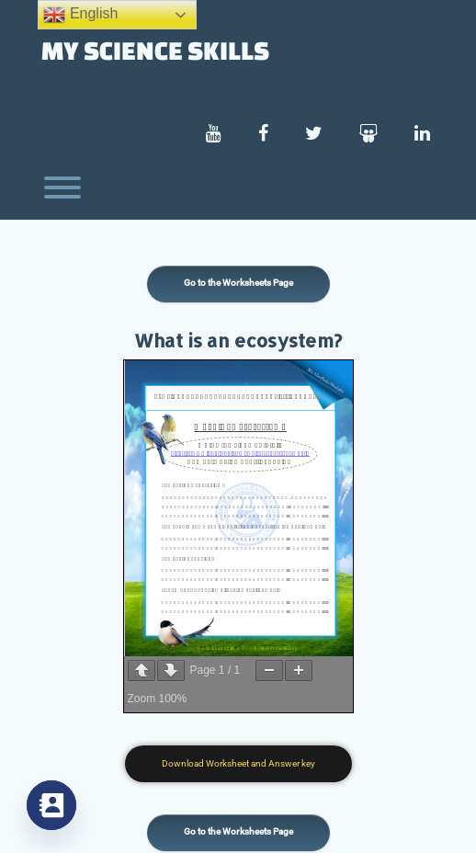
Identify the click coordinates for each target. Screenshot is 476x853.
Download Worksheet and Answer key (238, 763)
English (80, 15)
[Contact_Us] (51, 805)
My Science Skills (155, 50)
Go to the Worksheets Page (238, 283)
